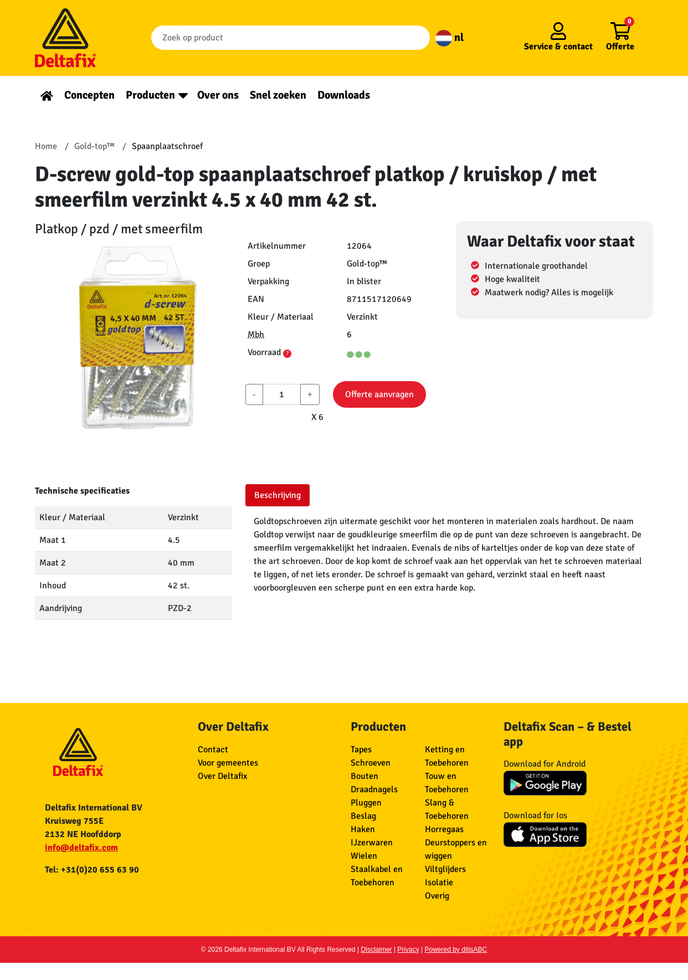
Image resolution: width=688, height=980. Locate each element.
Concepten (89, 95)
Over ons (218, 95)
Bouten (364, 776)
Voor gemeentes (228, 762)
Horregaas (444, 829)
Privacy (408, 949)
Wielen (364, 855)
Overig (437, 895)
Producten (150, 95)
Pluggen (366, 802)
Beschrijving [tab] (277, 495)
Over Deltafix (222, 776)
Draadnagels (374, 789)
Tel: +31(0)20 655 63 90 (92, 869)
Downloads (343, 95)
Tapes (361, 749)
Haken (363, 829)
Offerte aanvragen (379, 394)
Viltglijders (445, 869)
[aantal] (282, 394)
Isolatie (439, 882)
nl (449, 37)
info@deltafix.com (81, 847)
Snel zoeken (278, 95)
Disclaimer (376, 949)
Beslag (363, 816)
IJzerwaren (372, 842)
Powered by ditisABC (456, 949)
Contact (213, 749)
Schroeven (371, 762)
